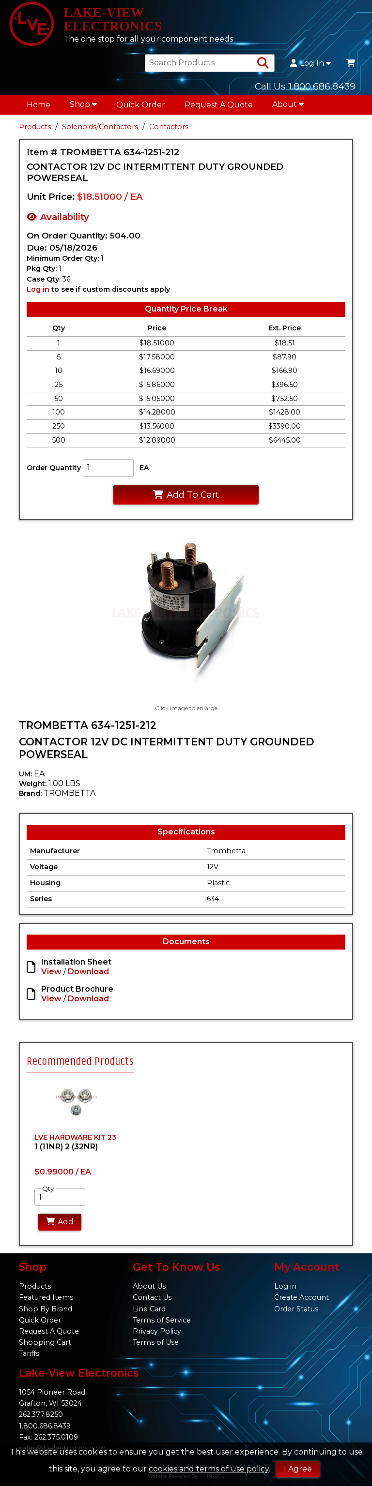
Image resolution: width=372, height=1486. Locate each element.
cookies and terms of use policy (209, 1468)
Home (38, 104)
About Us (149, 1286)
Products (35, 126)
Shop (83, 104)
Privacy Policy (157, 1331)
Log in (38, 289)
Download (88, 972)
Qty (48, 1188)
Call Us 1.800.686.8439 (305, 86)
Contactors (168, 126)
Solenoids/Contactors (100, 126)
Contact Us (152, 1297)
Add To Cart (185, 494)
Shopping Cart (45, 1342)
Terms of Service (162, 1320)
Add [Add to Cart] (60, 1221)
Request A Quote (219, 104)
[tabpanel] (76, 1158)
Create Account (301, 1297)
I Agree (298, 1468)
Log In (310, 63)
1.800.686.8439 (45, 1426)
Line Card (149, 1309)
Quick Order (140, 104)
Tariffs (29, 1353)
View (51, 972)
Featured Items (46, 1297)
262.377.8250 (41, 1414)
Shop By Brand (45, 1309)
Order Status (296, 1309)
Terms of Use (156, 1342)
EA (144, 468)
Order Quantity (54, 468)
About (288, 104)
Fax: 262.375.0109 (48, 1437)
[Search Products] (263, 63)
